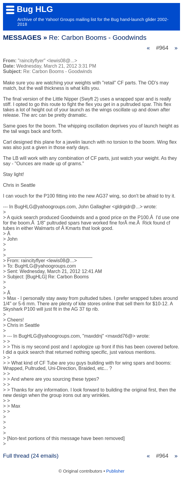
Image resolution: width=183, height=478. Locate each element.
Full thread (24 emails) (31, 456)
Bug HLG (35, 9)
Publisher (115, 471)
